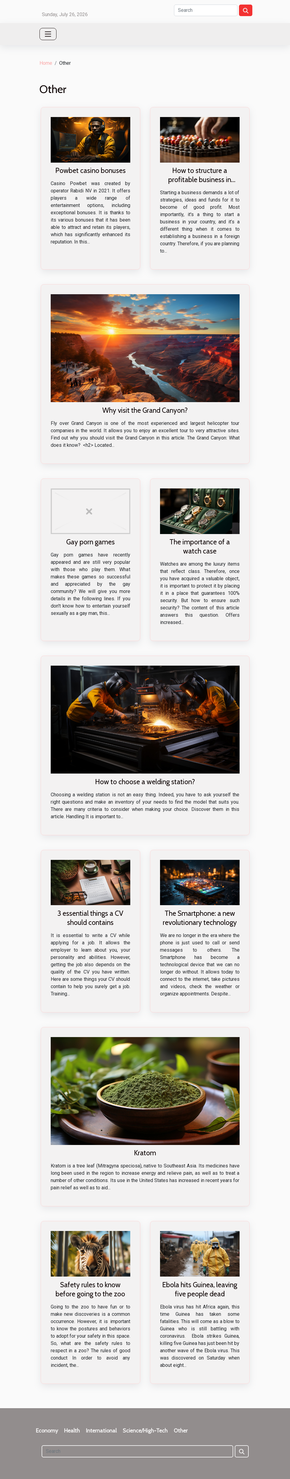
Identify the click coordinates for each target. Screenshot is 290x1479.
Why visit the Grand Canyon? (145, 410)
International (101, 1430)
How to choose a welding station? (145, 781)
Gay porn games (90, 542)
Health (72, 1430)
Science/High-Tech (145, 1430)
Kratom (145, 1153)
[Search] (205, 10)
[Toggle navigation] (47, 34)
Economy (47, 1430)
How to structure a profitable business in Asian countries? (199, 179)
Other (181, 1430)
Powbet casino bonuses (90, 170)
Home (45, 63)
